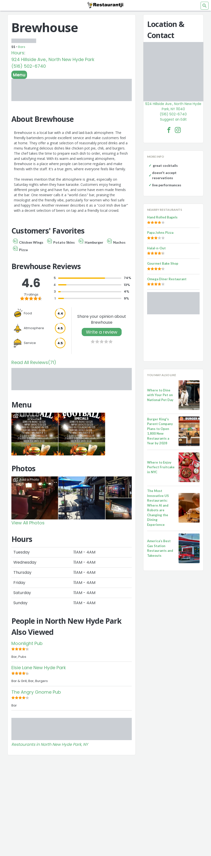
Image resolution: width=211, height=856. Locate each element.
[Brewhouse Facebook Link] (169, 130)
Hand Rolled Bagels (162, 217)
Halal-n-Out (156, 248)
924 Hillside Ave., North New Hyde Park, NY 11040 (173, 106)
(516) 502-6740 (28, 66)
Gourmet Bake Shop (162, 263)
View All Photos (28, 523)
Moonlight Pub (27, 643)
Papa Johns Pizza (160, 233)
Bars (21, 46)
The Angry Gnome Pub (36, 692)
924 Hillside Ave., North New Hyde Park (52, 59)
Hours (17, 53)
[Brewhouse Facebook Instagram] (178, 130)
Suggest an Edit (173, 119)
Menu (19, 75)
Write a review (101, 332)
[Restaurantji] (105, 4)
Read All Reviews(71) (33, 362)
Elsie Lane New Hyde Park (38, 667)
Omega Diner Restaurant (166, 279)
